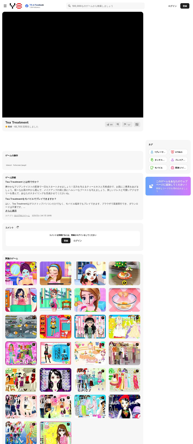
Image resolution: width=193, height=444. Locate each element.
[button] (11, 210)
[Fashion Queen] (55, 353)
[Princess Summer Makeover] (21, 273)
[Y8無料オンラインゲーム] (16, 6)
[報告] (127, 124)
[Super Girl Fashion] (21, 380)
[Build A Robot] (21, 326)
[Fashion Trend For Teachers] (124, 353)
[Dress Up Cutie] (90, 326)
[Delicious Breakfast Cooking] (124, 300)
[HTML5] (178, 152)
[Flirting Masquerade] (90, 273)
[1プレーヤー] (158, 152)
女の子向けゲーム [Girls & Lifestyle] (22, 215)
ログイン (172, 6)
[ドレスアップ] (178, 160)
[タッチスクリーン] (158, 160)
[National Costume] (124, 380)
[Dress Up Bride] (124, 326)
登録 (185, 6)
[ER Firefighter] (55, 300)
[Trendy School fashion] (90, 300)
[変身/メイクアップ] (178, 168)
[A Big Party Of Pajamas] (90, 406)
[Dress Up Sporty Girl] (21, 406)
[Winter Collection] (90, 380)
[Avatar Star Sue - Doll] (55, 326)
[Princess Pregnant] (21, 300)
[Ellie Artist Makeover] (55, 273)
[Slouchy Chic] (55, 406)
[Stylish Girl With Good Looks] (124, 406)
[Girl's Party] (90, 353)
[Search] (69, 6)
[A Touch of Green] (21, 353)
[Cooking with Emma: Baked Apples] (124, 273)
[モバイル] (158, 168)
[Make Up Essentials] (55, 380)
